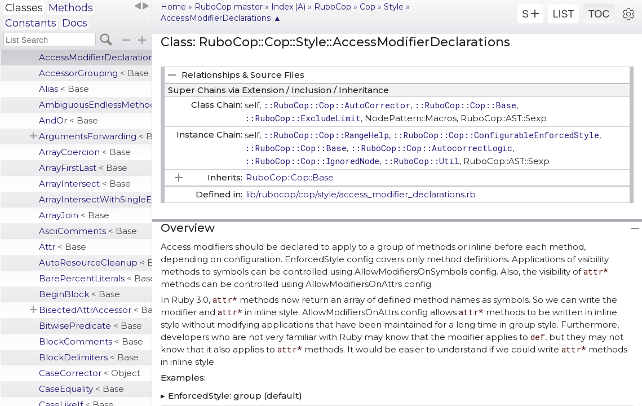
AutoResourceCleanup (95, 262)
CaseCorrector (89, 373)
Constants (30, 23)
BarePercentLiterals (95, 278)
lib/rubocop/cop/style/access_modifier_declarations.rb (361, 194)
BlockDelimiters (89, 357)
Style (394, 7)
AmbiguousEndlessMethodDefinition (95, 104)
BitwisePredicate (90, 325)
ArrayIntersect (85, 183)
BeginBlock (79, 294)
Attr (62, 246)
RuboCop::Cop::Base (290, 177)
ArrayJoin (74, 215)
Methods (70, 8)
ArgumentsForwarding (95, 136)
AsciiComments (88, 231)
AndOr (68, 120)
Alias (64, 88)
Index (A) (288, 7)
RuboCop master (228, 7)
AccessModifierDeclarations (95, 57)
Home (173, 7)
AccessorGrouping (94, 73)
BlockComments (91, 341)
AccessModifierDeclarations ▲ (221, 18)
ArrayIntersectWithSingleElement (95, 199)
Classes (24, 8)
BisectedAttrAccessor (95, 309)
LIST (563, 14)
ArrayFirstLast (83, 167)
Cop (367, 7)
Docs (74, 23)
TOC (599, 14)
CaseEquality (81, 388)
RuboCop (332, 7)
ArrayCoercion (85, 152)
